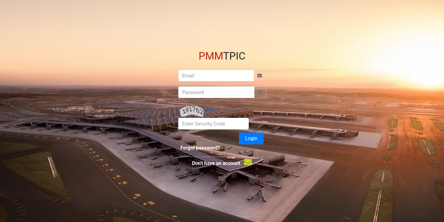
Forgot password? (200, 148)
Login (251, 138)
